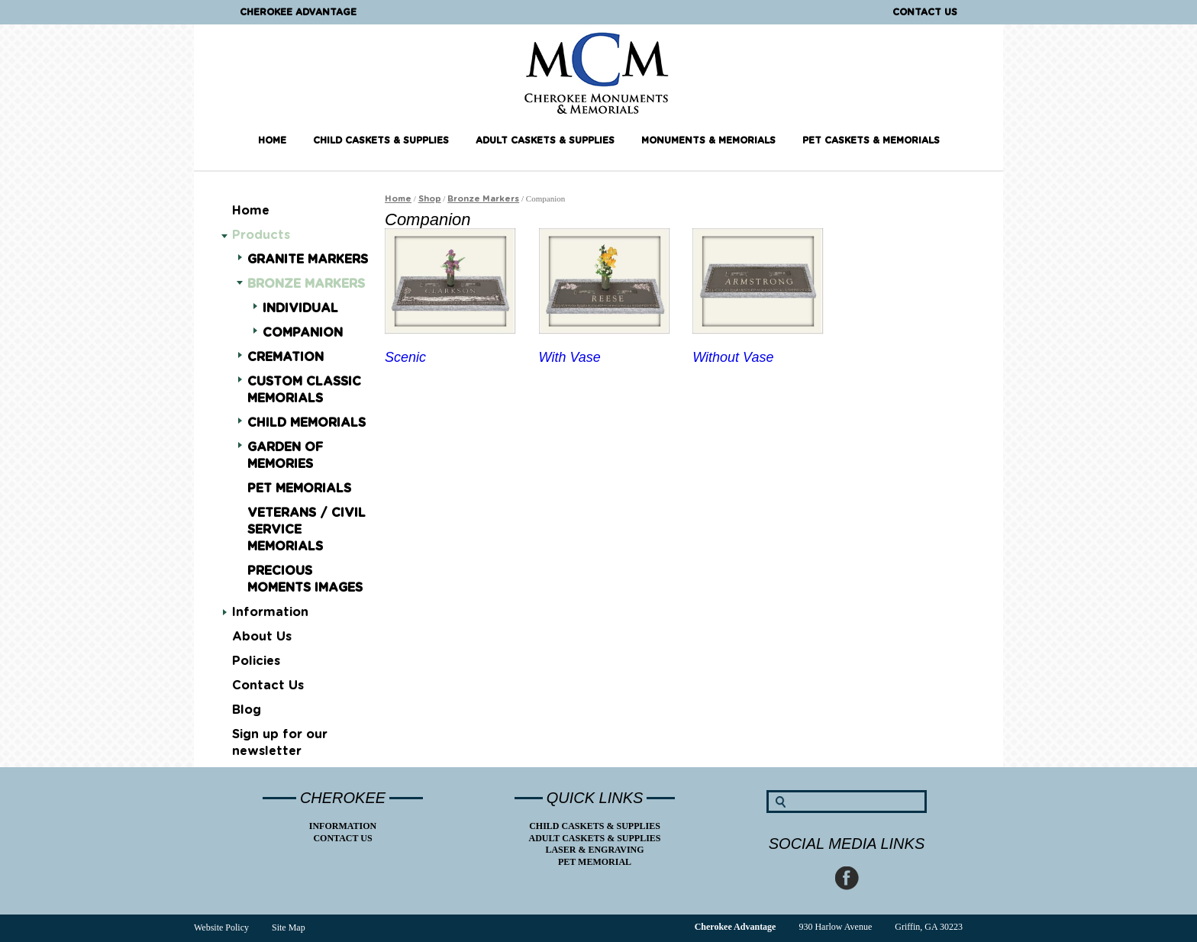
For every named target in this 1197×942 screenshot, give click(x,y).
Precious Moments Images (305, 579)
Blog (246, 710)
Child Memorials (306, 422)
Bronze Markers (306, 284)
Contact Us (924, 12)
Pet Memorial (594, 862)
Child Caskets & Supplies (381, 140)
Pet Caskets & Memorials (871, 140)
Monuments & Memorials (708, 140)
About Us (262, 637)
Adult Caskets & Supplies (545, 140)
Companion (303, 331)
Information (270, 612)
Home (272, 140)
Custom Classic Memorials (304, 389)
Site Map (288, 927)
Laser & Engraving (594, 849)
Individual (300, 307)
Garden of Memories (285, 454)
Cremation (285, 356)
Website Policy (221, 927)
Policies (256, 661)
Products (261, 235)
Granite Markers (307, 258)
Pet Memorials (299, 488)
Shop (429, 199)
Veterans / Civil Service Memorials (306, 530)
